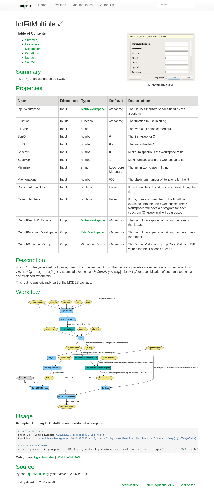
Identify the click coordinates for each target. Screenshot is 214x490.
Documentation (82, 5)
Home (42, 5)
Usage (29, 57)
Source (30, 62)
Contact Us (106, 5)
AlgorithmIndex (44, 457)
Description (33, 48)
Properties (32, 44)
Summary (31, 40)
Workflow (31, 53)
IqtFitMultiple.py (38, 474)
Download (59, 5)
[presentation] (36, 271)
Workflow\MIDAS (68, 457)
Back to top (187, 485)
